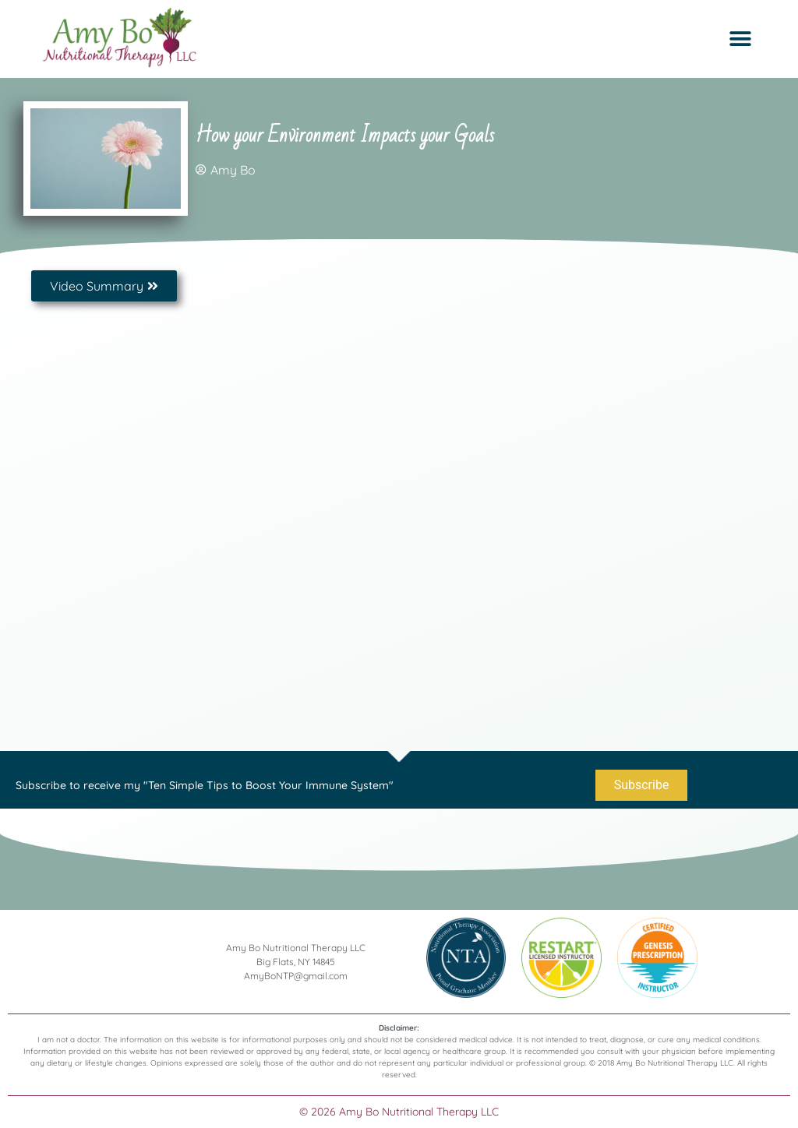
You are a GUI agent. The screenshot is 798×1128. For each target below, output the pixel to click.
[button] (740, 39)
